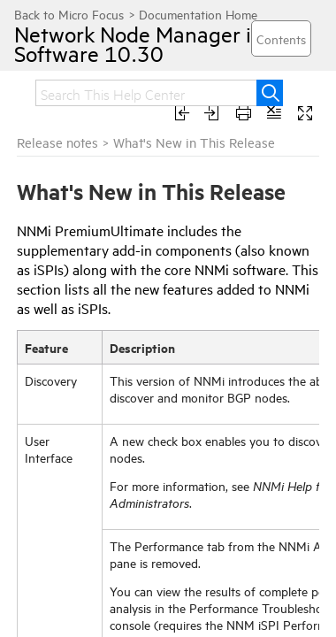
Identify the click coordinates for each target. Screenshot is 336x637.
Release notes (57, 142)
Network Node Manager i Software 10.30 (116, 43)
